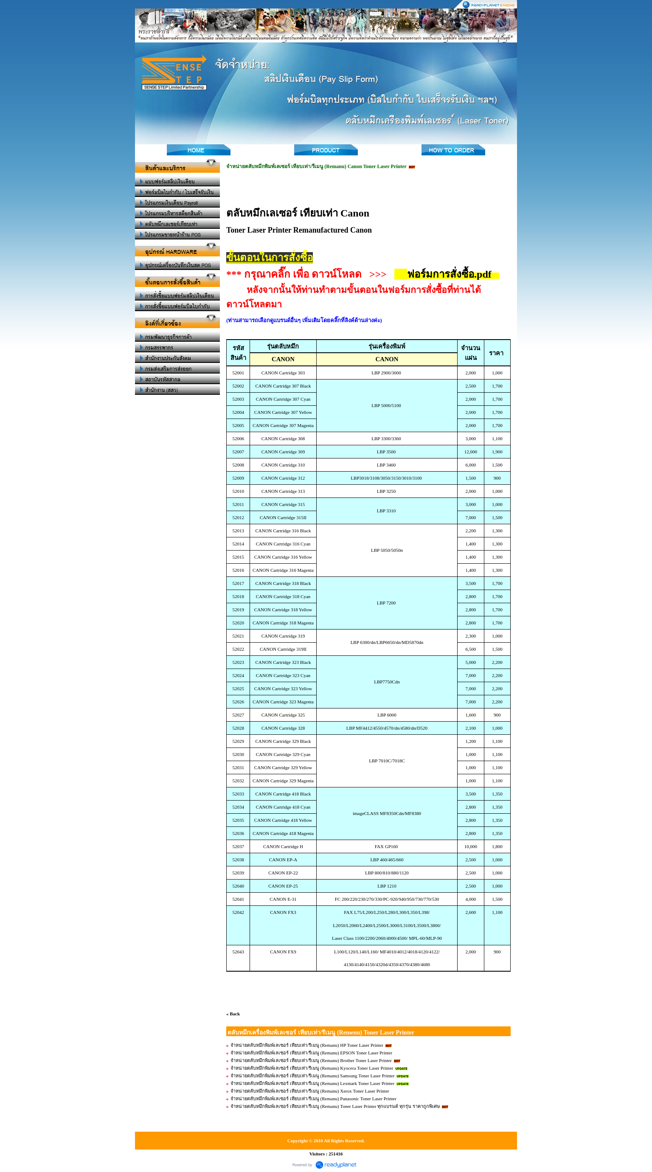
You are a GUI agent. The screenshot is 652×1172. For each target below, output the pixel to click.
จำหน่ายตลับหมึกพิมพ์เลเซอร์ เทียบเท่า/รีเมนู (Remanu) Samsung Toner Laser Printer (312, 1075)
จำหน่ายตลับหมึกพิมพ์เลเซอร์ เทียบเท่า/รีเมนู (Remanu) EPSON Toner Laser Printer (311, 1052)
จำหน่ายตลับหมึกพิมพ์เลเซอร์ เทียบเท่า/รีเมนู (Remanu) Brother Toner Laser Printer (311, 1060)
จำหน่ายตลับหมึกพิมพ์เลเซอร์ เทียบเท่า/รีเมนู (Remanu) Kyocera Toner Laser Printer (311, 1068)
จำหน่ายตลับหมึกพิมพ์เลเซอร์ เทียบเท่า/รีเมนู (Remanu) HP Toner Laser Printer (307, 1045)
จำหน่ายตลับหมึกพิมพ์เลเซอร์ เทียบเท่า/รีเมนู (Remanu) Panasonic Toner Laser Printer (313, 1098)
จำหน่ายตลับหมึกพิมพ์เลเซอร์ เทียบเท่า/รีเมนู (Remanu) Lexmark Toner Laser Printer (312, 1083)
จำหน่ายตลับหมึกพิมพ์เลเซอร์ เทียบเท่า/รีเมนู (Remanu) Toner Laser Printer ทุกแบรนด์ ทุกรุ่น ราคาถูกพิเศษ (335, 1106)
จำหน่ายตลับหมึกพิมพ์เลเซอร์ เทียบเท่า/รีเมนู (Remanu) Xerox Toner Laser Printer (309, 1090)
